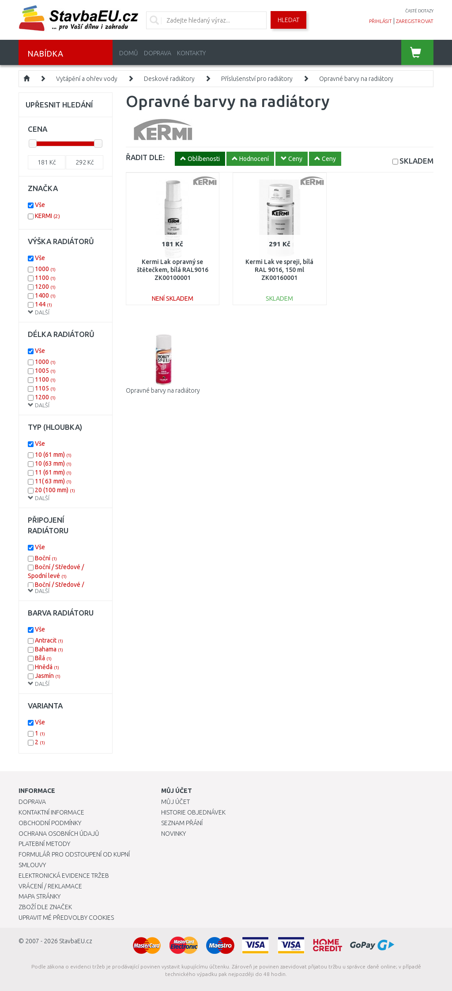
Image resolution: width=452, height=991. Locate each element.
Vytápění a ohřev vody (86, 78)
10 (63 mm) (53, 463)
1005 (45, 370)
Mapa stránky (39, 896)
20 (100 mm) (55, 490)
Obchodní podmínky (50, 822)
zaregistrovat (414, 21)
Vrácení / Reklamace (50, 886)
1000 (45, 268)
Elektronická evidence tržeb (64, 875)
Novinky (173, 833)
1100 (45, 277)
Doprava (157, 53)
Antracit (49, 640)
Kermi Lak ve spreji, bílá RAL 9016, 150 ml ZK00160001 (279, 269)
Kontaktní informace (51, 812)
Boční (46, 558)
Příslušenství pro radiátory (257, 78)
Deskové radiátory (169, 78)
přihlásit (380, 21)
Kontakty (191, 53)
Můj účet (175, 801)
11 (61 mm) (53, 472)
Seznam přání (182, 822)
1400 (45, 295)
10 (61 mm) (53, 454)
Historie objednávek (193, 812)
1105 (45, 388)
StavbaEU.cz (75, 941)
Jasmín (47, 675)
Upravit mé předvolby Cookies (66, 917)
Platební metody (44, 843)
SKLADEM (416, 161)
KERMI (47, 215)
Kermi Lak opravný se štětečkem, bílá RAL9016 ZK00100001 (172, 269)
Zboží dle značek (45, 907)
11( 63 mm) (53, 481)
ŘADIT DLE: (145, 157)
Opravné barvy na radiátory (356, 78)
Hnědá (47, 666)
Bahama (49, 649)
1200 (45, 286)
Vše (40, 204)
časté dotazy (419, 10)
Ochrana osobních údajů (59, 833)
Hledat (288, 19)
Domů (128, 53)
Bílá (43, 658)
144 (43, 304)
